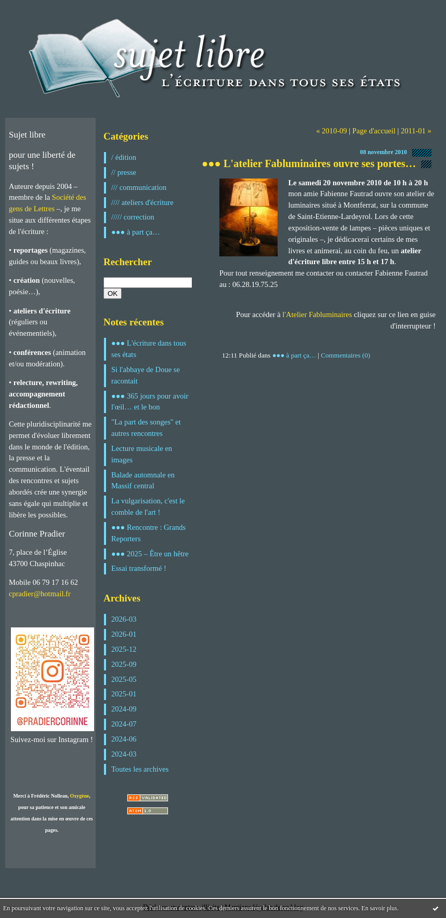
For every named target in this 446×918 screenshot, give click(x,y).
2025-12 (124, 649)
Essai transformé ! (138, 568)
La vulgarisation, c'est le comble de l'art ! (148, 506)
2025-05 (124, 679)
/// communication (138, 187)
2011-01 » (416, 131)
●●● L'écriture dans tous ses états (148, 349)
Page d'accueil (374, 131)
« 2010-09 (331, 131)
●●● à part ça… (135, 232)
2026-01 (124, 634)
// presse (123, 172)
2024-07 (124, 724)
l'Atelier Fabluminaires (317, 314)
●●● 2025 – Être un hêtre (150, 554)
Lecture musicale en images (141, 454)
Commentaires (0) (345, 355)
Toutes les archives (139, 769)
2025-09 (124, 664)
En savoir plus (379, 908)
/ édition (123, 157)
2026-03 (124, 619)
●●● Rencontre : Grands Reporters (148, 533)
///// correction (132, 217)
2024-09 (124, 709)
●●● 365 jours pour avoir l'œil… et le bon (149, 402)
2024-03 (124, 754)
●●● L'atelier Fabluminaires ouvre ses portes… (309, 163)
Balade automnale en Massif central (143, 480)
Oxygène (79, 796)
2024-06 (124, 739)
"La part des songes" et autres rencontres (146, 427)
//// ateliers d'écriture (142, 202)
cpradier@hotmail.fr (40, 594)
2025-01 (124, 694)
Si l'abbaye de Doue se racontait (145, 375)
